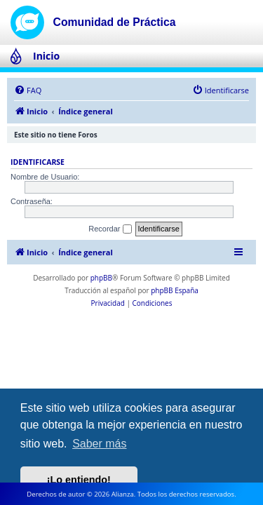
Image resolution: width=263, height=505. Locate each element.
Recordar (109, 229)
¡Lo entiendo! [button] (79, 479)
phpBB (101, 278)
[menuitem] (27, 90)
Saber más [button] (99, 444)
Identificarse (38, 162)
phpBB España (174, 290)
